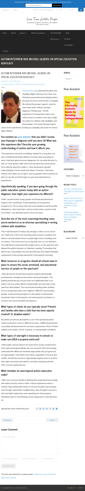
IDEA (17, 84)
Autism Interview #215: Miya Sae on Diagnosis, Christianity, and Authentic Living (73, 202)
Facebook (71, 488)
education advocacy (8, 84)
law (21, 84)
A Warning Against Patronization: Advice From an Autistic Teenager (72, 216)
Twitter (80, 488)
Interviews (17, 81)
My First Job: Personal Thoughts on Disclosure (74, 190)
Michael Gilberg (27, 84)
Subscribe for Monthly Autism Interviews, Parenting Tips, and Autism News (43, 2)
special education (39, 84)
